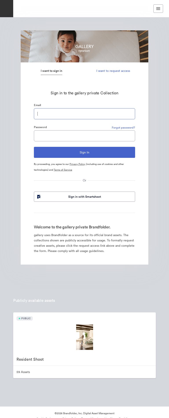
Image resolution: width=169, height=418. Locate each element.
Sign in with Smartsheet (68, 196)
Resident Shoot (30, 359)
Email (37, 105)
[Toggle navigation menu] (158, 8)
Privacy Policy (77, 164)
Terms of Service (63, 170)
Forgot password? (123, 127)
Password (40, 127)
